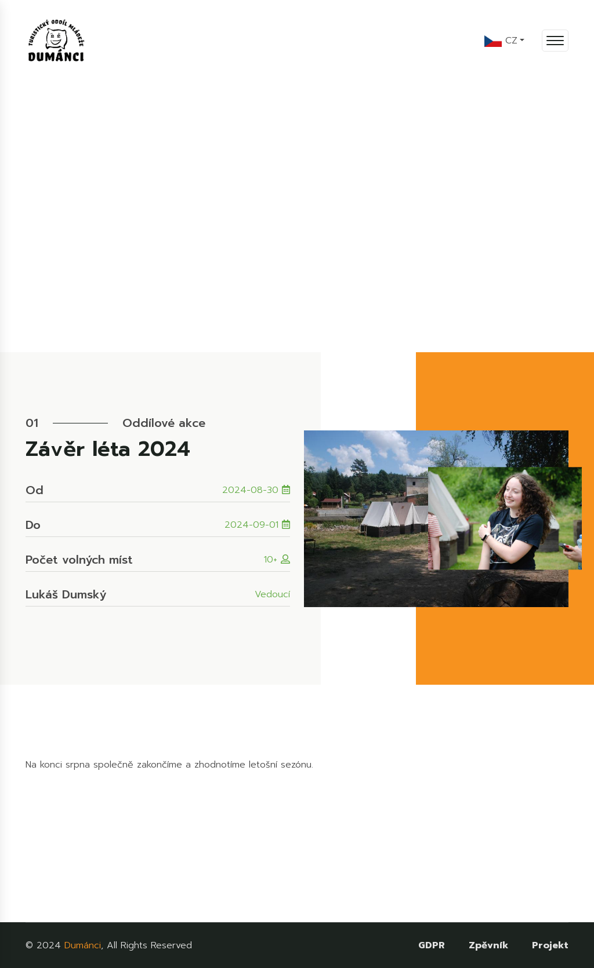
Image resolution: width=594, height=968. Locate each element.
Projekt (550, 945)
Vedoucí (272, 594)
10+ (277, 560)
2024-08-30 (256, 490)
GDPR (431, 945)
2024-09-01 (257, 525)
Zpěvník (488, 945)
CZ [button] (500, 41)
